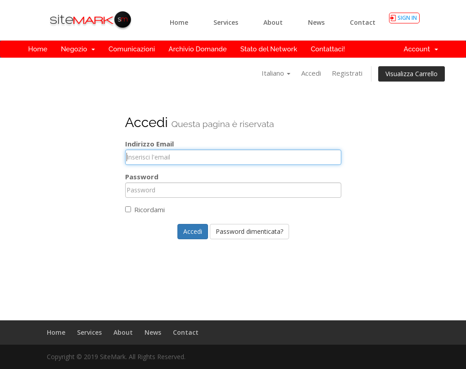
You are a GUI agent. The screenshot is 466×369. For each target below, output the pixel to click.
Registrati (347, 72)
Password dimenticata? (249, 231)
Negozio (78, 49)
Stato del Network (268, 49)
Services (225, 22)
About (273, 22)
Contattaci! (328, 49)
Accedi (311, 72)
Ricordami (145, 209)
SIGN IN (407, 18)
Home (179, 22)
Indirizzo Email (149, 143)
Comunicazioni (132, 49)
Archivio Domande (197, 49)
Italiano (276, 72)
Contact (363, 22)
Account (420, 49)
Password (141, 176)
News (316, 22)
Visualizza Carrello (411, 73)
